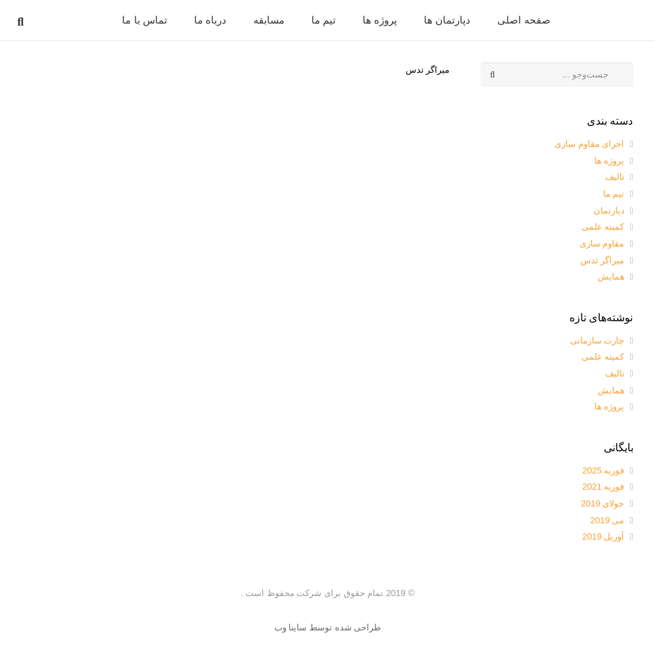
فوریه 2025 (603, 470)
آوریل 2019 (603, 536)
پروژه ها (609, 161)
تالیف (615, 177)
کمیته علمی (603, 227)
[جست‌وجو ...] (556, 75)
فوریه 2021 (603, 487)
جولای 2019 (603, 503)
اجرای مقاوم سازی (589, 144)
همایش (611, 276)
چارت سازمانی (597, 340)
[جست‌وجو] (492, 75)
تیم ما (614, 194)
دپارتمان (609, 210)
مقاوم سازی (602, 243)
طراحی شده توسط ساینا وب (327, 627)
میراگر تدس (428, 70)
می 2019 (607, 520)
